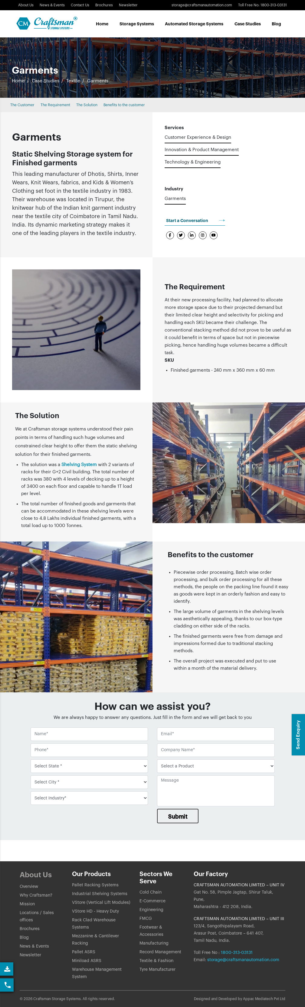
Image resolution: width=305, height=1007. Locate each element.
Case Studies (45, 81)
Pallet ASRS (83, 952)
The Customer (22, 105)
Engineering (151, 910)
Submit (177, 816)
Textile (73, 81)
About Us (26, 5)
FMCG (145, 918)
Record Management (160, 952)
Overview (29, 887)
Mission (27, 904)
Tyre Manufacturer (157, 969)
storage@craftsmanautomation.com (243, 960)
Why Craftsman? (36, 895)
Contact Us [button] (80, 5)
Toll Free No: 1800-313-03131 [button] (262, 5)
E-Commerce (152, 901)
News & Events (52, 5)
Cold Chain (150, 892)
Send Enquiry (298, 734)
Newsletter (30, 955)
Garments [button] (97, 81)
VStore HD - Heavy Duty (95, 911)
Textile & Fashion (156, 961)
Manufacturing (154, 943)
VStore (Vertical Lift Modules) (101, 903)
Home (102, 24)
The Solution (86, 105)
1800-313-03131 (236, 953)
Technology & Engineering (193, 162)
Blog (276, 24)
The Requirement (55, 105)
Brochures (30, 929)
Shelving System (79, 464)
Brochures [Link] (104, 5)
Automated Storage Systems (194, 24)
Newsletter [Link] (128, 5)
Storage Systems (137, 24)
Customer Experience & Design (198, 137)
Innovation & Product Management (202, 150)
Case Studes (247, 23)
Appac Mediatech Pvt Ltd (264, 999)
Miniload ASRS (86, 961)
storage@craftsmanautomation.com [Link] (202, 5)
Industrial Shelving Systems (99, 894)
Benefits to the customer (124, 105)
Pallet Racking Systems (95, 885)
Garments (175, 198)
